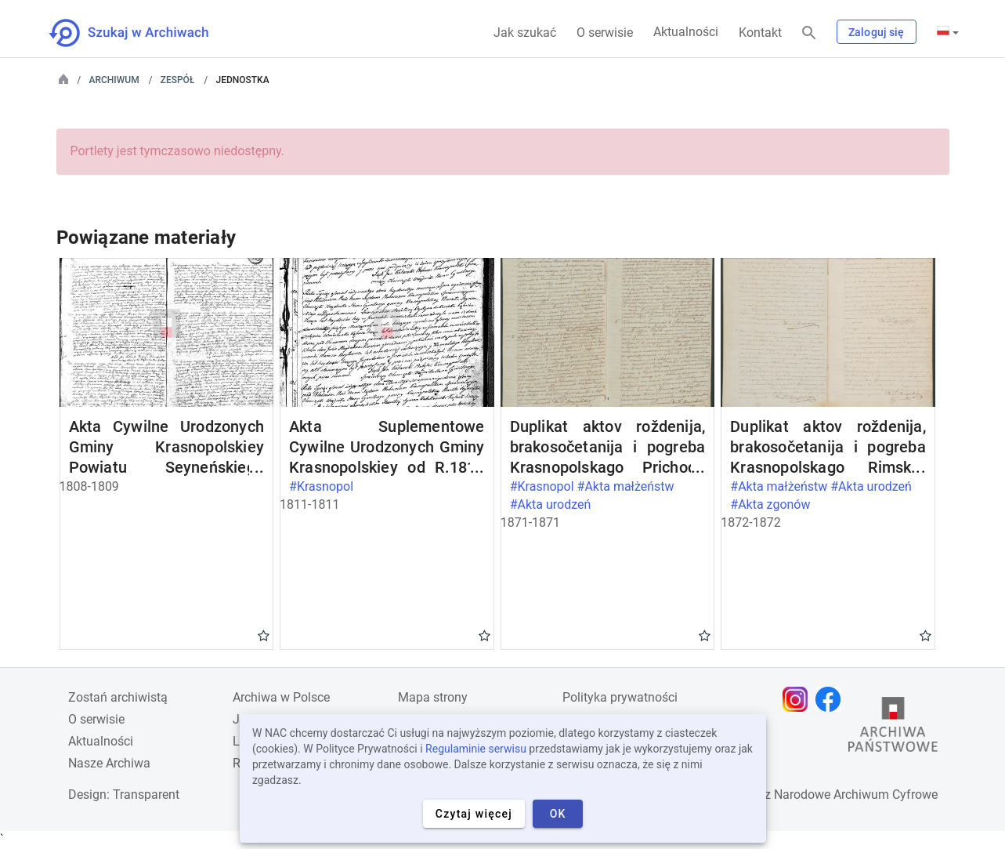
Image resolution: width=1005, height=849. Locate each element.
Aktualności (685, 31)
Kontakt (760, 32)
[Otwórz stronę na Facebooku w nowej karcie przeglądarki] (831, 699)
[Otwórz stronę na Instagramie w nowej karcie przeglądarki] (799, 699)
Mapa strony (433, 697)
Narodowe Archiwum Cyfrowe (856, 794)
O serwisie (605, 32)
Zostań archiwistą (118, 697)
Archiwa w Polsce (281, 697)
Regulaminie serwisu (475, 748)
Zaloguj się (876, 32)
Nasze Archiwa (109, 763)
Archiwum (114, 79)
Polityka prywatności (620, 697)
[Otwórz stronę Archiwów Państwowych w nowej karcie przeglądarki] (893, 728)
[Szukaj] (809, 33)
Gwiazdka (263, 635)
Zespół (178, 79)
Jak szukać (524, 32)
